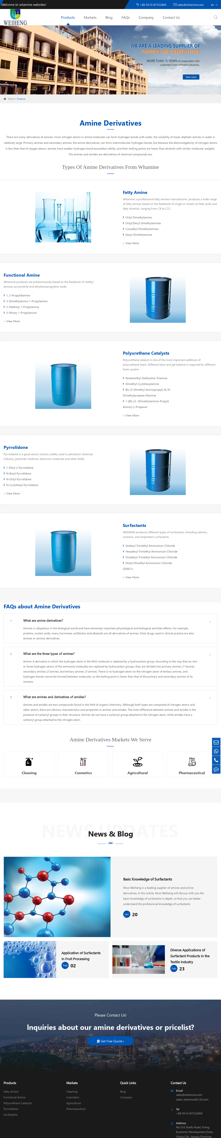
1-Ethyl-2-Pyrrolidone (18, 450)
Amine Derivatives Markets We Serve (110, 711)
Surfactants (131, 502)
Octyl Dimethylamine (134, 220)
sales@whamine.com (189, 4)
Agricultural (138, 743)
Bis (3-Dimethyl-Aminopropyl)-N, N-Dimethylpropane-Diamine (144, 379)
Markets (90, 17)
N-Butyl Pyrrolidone (66, 450)
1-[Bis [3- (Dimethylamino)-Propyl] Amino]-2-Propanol (191, 379)
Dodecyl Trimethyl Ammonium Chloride (140, 525)
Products (68, 17)
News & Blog (110, 809)
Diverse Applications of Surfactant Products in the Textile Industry (190, 930)
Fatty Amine (132, 195)
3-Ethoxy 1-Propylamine (69, 301)
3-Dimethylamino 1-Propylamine (74, 296)
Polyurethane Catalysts (143, 350)
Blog (109, 17)
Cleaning (28, 743)
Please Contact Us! (110, 989)
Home (11, 98)
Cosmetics (83, 743)
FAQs (126, 17)
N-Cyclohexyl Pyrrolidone (70, 456)
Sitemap (101, 1132)
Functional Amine (22, 275)
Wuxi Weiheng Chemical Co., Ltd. (36, 1132)
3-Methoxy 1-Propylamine (21, 301)
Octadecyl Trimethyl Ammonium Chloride (141, 537)
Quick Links (128, 1057)
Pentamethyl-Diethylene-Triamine (142, 370)
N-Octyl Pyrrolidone (17, 456)
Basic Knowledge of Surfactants (147, 853)
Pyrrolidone (16, 430)
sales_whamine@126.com (192, 1074)
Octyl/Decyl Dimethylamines (187, 220)
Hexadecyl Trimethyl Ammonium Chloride (190, 525)
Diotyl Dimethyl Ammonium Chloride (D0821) (187, 537)
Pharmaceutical (192, 743)
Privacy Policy (117, 1132)
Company (146, 17)
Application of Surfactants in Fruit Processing (81, 930)
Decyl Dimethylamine (183, 226)
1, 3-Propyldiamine (17, 296)
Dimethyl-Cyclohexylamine (186, 370)
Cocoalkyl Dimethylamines (137, 226)
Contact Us (171, 17)
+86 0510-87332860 (151, 4)
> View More (128, 235)
